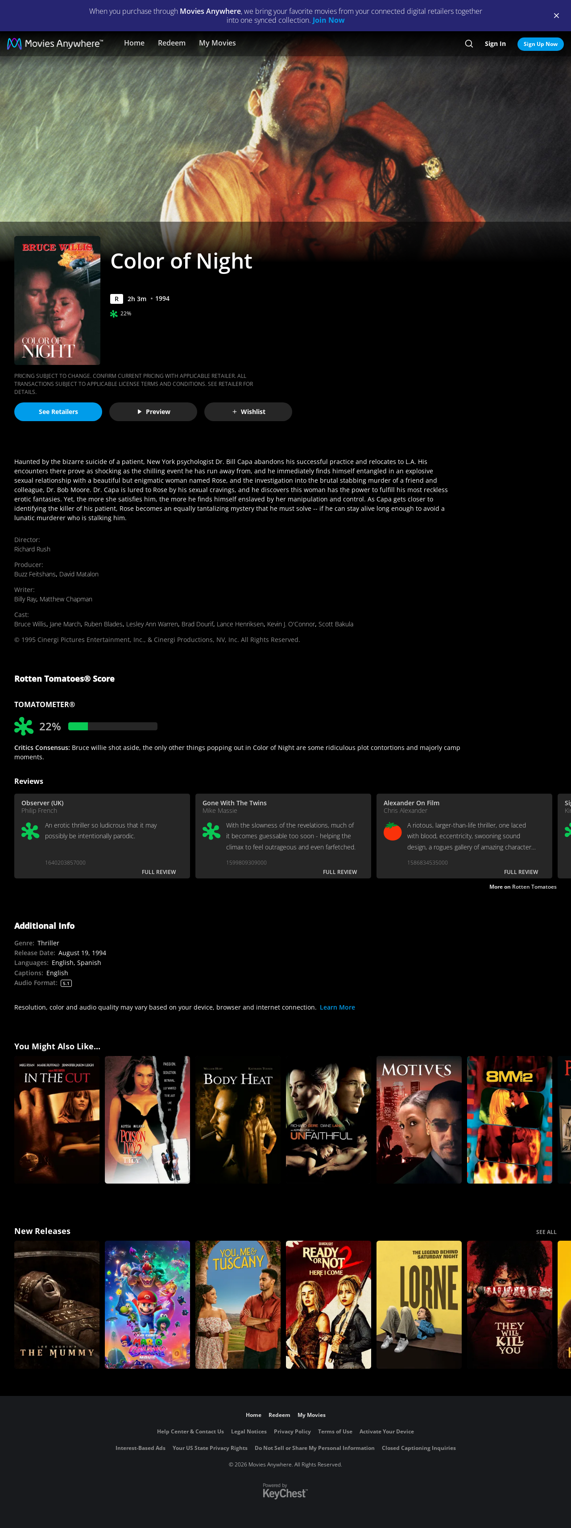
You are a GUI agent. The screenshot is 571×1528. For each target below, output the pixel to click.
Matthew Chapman (66, 599)
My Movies (217, 43)
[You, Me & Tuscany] (238, 1305)
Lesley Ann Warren (152, 624)
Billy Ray (25, 599)
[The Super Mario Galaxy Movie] (147, 1305)
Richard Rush (32, 549)
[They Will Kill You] (509, 1305)
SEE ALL (546, 1232)
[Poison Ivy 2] (147, 1120)
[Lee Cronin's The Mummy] (56, 1305)
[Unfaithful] (328, 1120)
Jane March (65, 624)
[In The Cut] (56, 1120)
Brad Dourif (197, 624)
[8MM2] (509, 1120)
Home (134, 43)
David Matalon (79, 574)
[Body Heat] (238, 1120)
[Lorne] (419, 1305)
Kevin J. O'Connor (291, 624)
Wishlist (248, 411)
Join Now (329, 20)
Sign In (495, 43)
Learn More (337, 1007)
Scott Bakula (336, 624)
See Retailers (58, 411)
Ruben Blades (103, 624)
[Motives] (419, 1120)
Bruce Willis (30, 624)
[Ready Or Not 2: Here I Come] (328, 1305)
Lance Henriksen (240, 624)
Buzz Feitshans (35, 574)
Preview (153, 411)
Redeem (172, 43)
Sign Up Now (541, 44)
